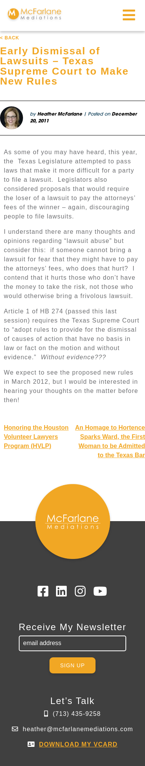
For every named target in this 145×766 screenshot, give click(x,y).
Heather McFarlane (59, 114)
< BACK (9, 38)
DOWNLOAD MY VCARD (78, 744)
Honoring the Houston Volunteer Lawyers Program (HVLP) (36, 436)
